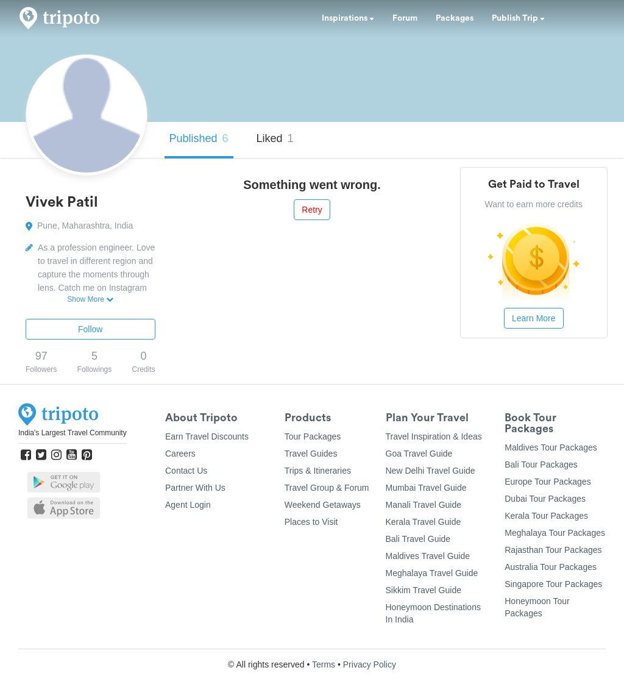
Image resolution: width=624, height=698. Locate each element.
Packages (454, 18)
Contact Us (186, 470)
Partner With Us (195, 488)
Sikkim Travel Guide (423, 590)
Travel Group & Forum (327, 488)
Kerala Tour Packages (546, 516)
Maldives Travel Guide (428, 556)
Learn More (534, 318)
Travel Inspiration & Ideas (434, 436)
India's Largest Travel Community (72, 433)
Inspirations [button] (348, 18)
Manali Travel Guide (424, 505)
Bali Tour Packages (541, 464)
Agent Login (188, 505)
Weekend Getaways (323, 505)
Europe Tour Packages (547, 481)
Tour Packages (313, 436)
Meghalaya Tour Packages (555, 533)
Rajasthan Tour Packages (553, 550)
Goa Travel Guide (419, 453)
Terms (323, 664)
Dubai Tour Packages (545, 499)
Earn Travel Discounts (207, 436)
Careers (180, 453)
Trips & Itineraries (318, 470)
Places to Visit (311, 522)
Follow (90, 329)
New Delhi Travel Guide (430, 470)
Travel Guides (311, 453)
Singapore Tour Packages (553, 584)
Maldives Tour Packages (551, 447)
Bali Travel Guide (418, 539)
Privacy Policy (369, 664)
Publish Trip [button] (518, 18)
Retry (312, 210)
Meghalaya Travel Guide (432, 573)
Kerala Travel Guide (423, 522)
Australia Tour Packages (551, 567)
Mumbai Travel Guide (426, 488)
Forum (404, 18)
